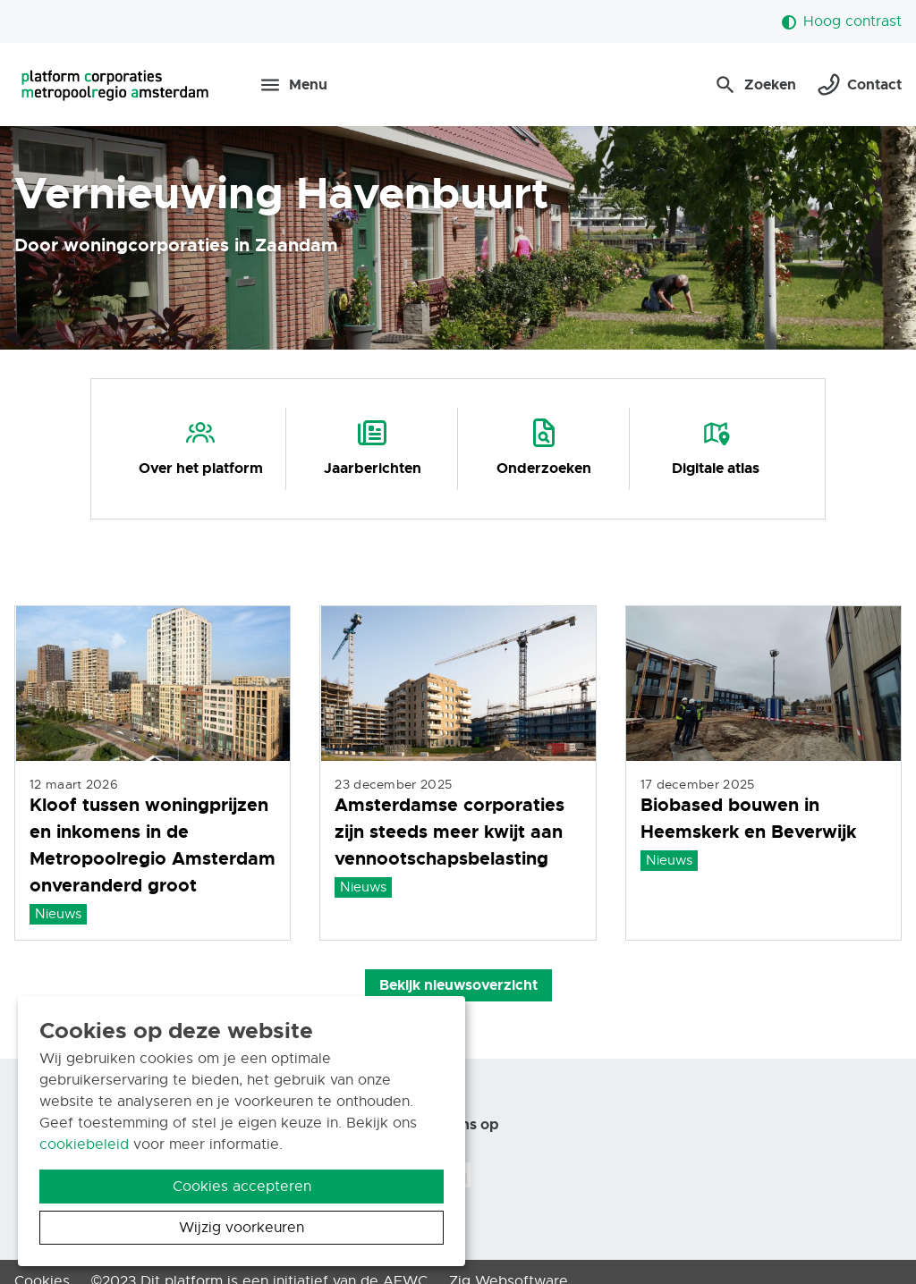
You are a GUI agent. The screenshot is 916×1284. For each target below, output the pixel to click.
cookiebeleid (84, 1144)
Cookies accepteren (242, 1186)
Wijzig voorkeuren (241, 1228)
